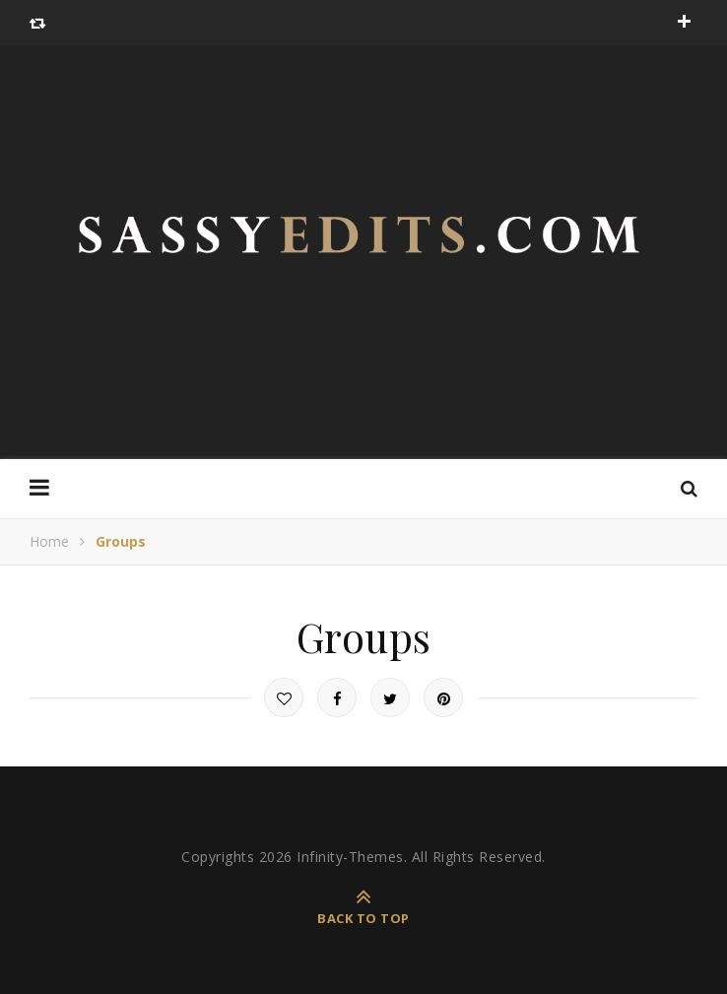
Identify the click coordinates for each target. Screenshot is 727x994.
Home (49, 541)
